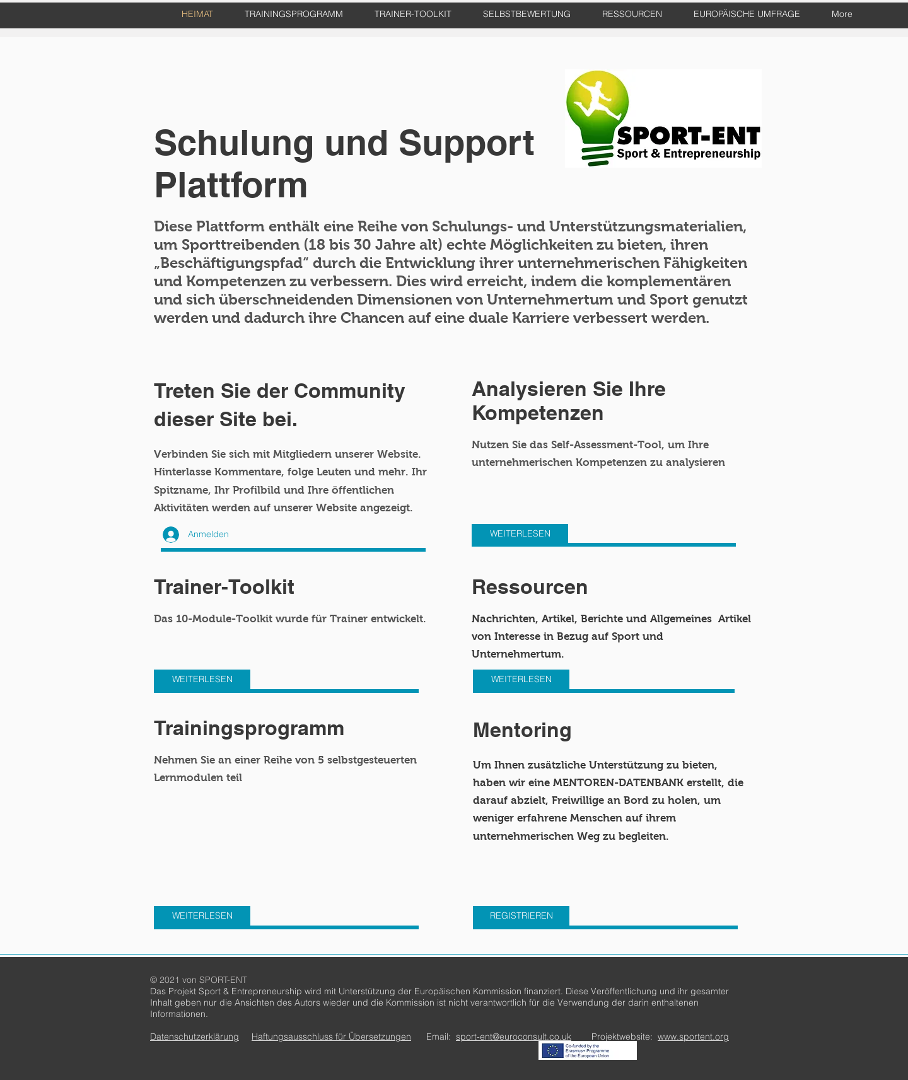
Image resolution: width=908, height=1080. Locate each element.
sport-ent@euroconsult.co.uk (513, 1036)
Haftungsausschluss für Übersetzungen (331, 1036)
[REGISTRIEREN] (521, 916)
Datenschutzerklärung (194, 1036)
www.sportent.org (693, 1036)
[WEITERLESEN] (520, 534)
